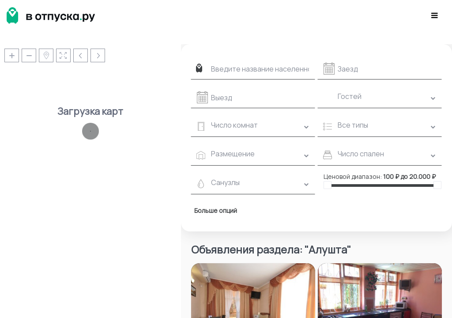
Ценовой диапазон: (353, 176)
